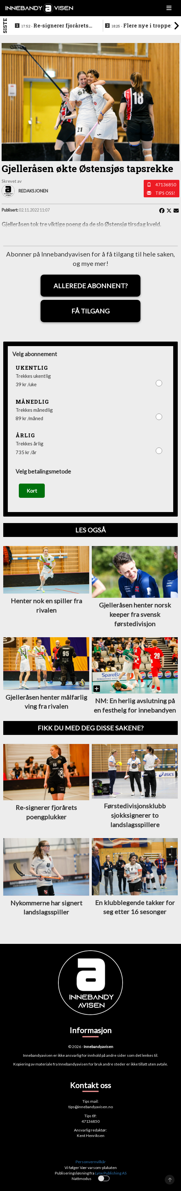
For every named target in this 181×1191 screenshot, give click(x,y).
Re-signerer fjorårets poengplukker (55, 25)
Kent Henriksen (90, 1135)
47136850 (165, 184)
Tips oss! (165, 193)
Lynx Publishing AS (111, 1173)
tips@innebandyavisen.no (90, 1106)
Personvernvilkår (91, 1161)
